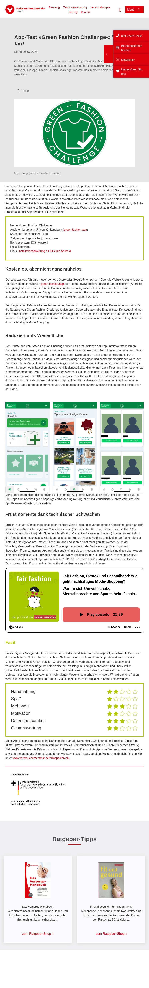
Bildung (73, 12)
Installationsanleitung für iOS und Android (44, 251)
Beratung (54, 7)
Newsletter (128, 59)
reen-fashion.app (76, 229)
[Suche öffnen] (120, 9)
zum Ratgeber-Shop (36, 933)
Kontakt (85, 12)
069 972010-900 (131, 36)
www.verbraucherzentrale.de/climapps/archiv (41, 758)
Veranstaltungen (100, 7)
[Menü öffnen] (134, 9)
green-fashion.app (52, 283)
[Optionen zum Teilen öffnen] (23, 91)
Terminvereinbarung (75, 7)
